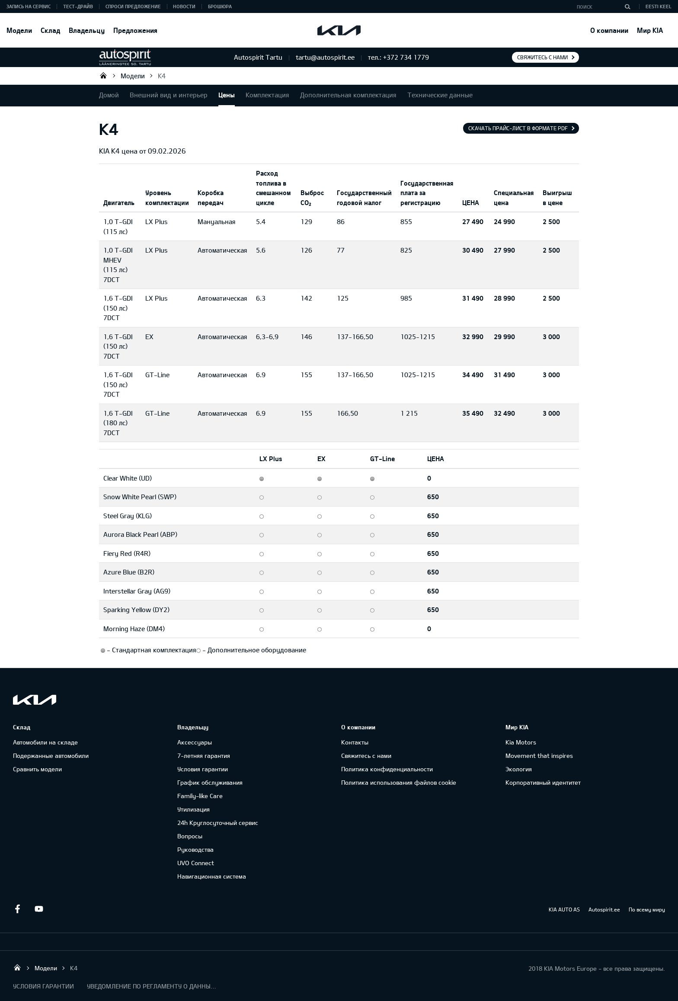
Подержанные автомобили (51, 755)
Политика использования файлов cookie (398, 782)
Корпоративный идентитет (543, 782)
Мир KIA (650, 30)
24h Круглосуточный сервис (217, 822)
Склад (50, 30)
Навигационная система (211, 876)
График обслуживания (210, 782)
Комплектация (267, 95)
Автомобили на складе (45, 742)
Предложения (135, 30)
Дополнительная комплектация (348, 95)
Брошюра (220, 6)
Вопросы (189, 836)
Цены (226, 95)
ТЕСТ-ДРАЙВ (78, 6)
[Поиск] (627, 6)
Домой (109, 95)
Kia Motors (520, 742)
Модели (19, 30)
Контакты (354, 742)
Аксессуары (194, 742)
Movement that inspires (539, 755)
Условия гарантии (202, 769)
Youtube (39, 909)
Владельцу (87, 30)
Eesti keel (659, 6)
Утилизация (193, 809)
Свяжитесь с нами (542, 57)
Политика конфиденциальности (387, 769)
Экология (518, 769)
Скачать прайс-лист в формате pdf (518, 128)
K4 (162, 76)
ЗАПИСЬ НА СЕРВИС (28, 6)
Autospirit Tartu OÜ (103, 75)
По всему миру (647, 909)
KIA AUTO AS (564, 909)
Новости (184, 6)
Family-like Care (200, 795)
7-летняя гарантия (203, 755)
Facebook (17, 909)
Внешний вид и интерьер (169, 95)
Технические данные (440, 95)
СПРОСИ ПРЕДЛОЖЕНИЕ (133, 6)
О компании (609, 30)
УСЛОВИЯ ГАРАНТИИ (43, 986)
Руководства (195, 849)
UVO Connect (195, 862)
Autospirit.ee (604, 909)
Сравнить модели (37, 769)
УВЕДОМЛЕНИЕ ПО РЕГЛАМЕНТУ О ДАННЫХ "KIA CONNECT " (152, 986)
